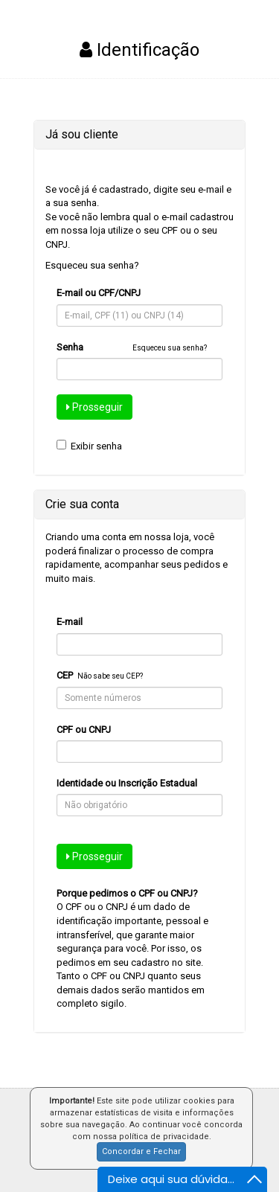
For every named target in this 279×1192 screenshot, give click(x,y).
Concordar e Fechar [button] (141, 1151)
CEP (65, 675)
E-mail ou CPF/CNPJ (99, 292)
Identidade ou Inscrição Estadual (127, 783)
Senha (70, 347)
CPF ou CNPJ (84, 729)
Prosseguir (94, 407)
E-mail (70, 621)
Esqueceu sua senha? (92, 265)
